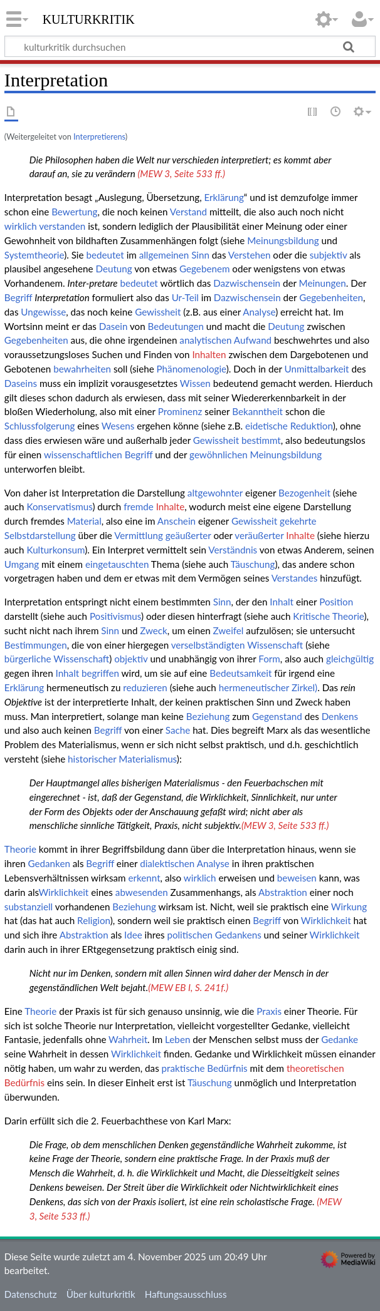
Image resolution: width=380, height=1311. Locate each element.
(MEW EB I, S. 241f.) (188, 987)
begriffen (100, 673)
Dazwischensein (246, 283)
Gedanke (339, 1039)
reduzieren (145, 687)
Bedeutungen (176, 326)
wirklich (20, 226)
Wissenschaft (275, 644)
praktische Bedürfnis (205, 1068)
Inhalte (170, 506)
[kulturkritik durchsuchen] (190, 46)
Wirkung (349, 906)
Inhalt (281, 601)
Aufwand (253, 340)
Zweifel (228, 630)
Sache (178, 730)
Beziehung (208, 716)
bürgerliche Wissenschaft (56, 658)
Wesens (118, 425)
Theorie (20, 849)
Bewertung (74, 211)
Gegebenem (204, 268)
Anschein (176, 521)
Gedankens (238, 934)
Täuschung (253, 564)
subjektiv (328, 254)
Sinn (200, 254)
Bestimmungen (35, 644)
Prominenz (180, 411)
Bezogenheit (304, 492)
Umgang (21, 564)
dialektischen (167, 863)
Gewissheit (158, 311)
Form (269, 658)
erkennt (144, 877)
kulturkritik (89, 18)
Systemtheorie (34, 254)
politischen (190, 934)
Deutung (113, 268)
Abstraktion (282, 892)
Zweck (153, 630)
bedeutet (105, 254)
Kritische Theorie (328, 616)
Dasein (113, 326)
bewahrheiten (82, 368)
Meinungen (322, 283)
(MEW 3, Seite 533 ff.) (181, 173)
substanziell (28, 906)
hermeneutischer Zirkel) (268, 687)
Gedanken (49, 863)
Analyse (259, 311)
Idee (133, 934)
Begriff (18, 297)
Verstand (188, 211)
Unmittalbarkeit (317, 368)
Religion (93, 920)
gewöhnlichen (218, 454)
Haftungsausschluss (186, 1294)
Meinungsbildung (283, 240)
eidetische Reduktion (289, 425)
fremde (139, 506)
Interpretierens (99, 136)
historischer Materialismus (122, 758)
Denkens (340, 716)
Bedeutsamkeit (240, 673)
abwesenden (141, 892)
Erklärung (224, 197)
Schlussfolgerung (39, 425)
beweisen (297, 877)
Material (84, 521)
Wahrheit (127, 1039)
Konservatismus (59, 506)
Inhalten (209, 354)
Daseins (20, 383)
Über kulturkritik (100, 1294)
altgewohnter (215, 492)
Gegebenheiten (331, 297)
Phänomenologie (191, 368)
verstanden (62, 226)
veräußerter (259, 535)
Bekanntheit (257, 411)
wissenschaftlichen (83, 454)
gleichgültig (350, 658)
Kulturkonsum (55, 549)
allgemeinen (164, 254)
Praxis (269, 1011)
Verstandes (295, 578)
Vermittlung (138, 535)
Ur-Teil (185, 297)
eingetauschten (117, 564)
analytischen (205, 340)
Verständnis (232, 549)
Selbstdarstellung (40, 535)
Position (336, 601)
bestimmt (261, 440)
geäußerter (188, 535)
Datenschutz (30, 1294)
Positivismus (115, 616)
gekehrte (298, 521)
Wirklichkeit (63, 892)
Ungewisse (43, 311)
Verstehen (249, 254)
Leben (177, 1039)
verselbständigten (208, 644)
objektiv (130, 658)
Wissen (195, 383)
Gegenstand (277, 716)
